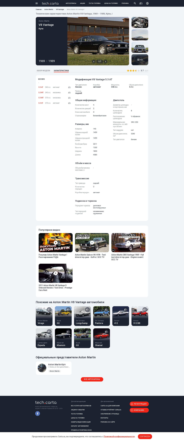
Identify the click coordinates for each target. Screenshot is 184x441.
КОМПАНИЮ (139, 410)
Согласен (145, 437)
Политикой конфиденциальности (119, 436)
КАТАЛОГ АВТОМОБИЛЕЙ (80, 426)
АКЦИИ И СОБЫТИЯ (78, 410)
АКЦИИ (82, 3)
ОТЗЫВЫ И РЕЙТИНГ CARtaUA (111, 410)
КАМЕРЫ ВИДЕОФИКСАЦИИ (81, 422)
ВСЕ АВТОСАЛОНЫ (92, 379)
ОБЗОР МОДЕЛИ (43, 71)
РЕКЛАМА (125, 3)
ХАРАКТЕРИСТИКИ (61, 71)
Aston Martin (48, 9)
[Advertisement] (55, 145)
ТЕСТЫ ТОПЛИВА (94, 3)
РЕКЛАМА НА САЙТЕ (108, 422)
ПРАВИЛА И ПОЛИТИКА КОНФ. (81, 430)
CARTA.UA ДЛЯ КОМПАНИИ (110, 406)
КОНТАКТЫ (104, 418)
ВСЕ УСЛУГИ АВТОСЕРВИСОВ (81, 406)
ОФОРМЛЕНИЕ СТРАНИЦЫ (110, 414)
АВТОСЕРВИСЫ (71, 3)
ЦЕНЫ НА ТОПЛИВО (111, 3)
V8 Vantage (60, 9)
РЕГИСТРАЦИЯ (140, 404)
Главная (39, 9)
